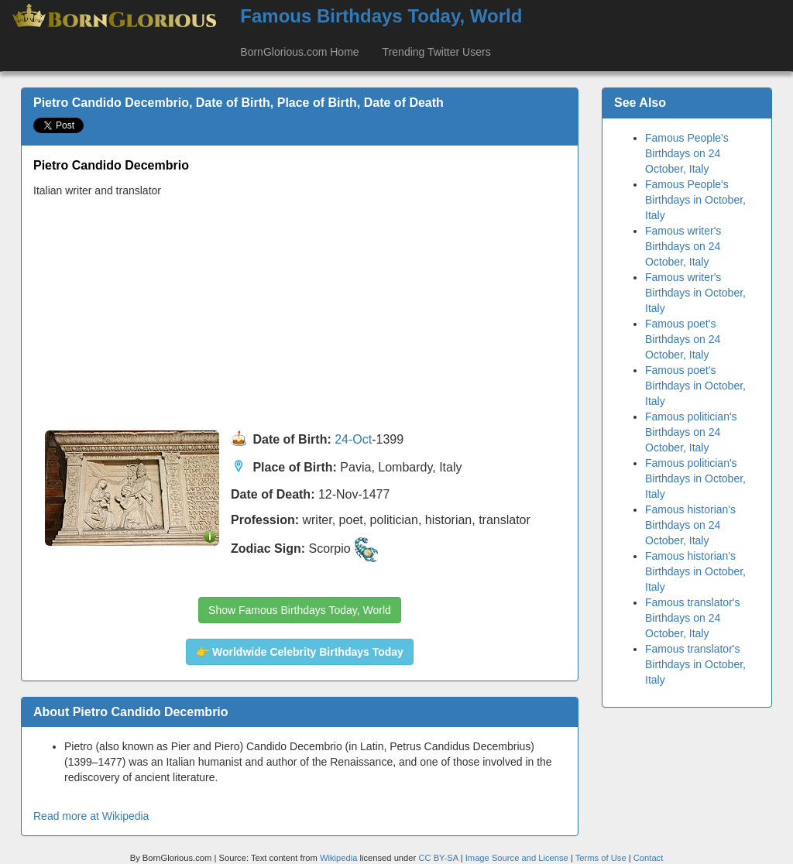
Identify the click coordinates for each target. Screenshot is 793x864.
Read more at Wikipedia (91, 816)
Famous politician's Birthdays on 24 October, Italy (691, 432)
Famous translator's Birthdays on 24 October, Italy (692, 617)
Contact (648, 857)
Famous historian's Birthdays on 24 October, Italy (690, 525)
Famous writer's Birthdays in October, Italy (695, 292)
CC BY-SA (438, 857)
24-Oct (353, 439)
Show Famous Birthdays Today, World (299, 610)
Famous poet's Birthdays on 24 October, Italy (682, 339)
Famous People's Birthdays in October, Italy (695, 199)
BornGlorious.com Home (299, 52)
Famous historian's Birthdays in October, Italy (695, 571)
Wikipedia (339, 857)
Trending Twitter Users (437, 52)
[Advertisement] (299, 314)
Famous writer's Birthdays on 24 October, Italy (683, 246)
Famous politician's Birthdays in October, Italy (695, 478)
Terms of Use (602, 857)
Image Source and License (516, 857)
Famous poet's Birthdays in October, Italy (695, 385)
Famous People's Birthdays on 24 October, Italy (687, 153)
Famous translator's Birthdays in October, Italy (695, 664)
